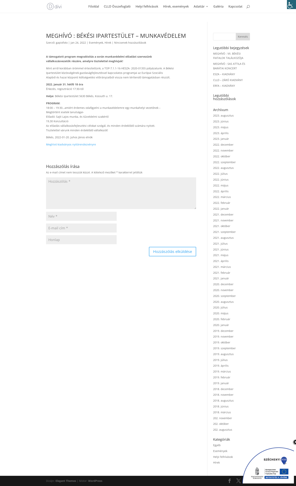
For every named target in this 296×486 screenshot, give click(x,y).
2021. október (221, 226)
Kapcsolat (235, 6)
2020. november (223, 290)
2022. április (221, 191)
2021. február (221, 272)
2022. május (220, 185)
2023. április (221, 133)
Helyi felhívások (147, 6)
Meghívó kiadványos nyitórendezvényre (71, 144)
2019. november (223, 336)
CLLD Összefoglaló (117, 6)
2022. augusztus (223, 168)
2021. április (221, 261)
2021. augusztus (223, 238)
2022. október (221, 156)
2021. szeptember (224, 232)
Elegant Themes (65, 481)
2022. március (222, 197)
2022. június (221, 179)
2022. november (223, 150)
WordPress (95, 481)
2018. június (221, 406)
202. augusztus (222, 429)
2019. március (222, 371)
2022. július (220, 173)
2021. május (220, 255)
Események (96, 42)
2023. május (220, 127)
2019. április (221, 365)
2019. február (221, 377)
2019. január (221, 383)
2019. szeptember (224, 348)
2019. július (220, 360)
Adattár (199, 6)
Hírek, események (176, 6)
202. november (222, 418)
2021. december (223, 214)
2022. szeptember (224, 162)
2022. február (221, 203)
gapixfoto (62, 42)
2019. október (221, 342)
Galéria (218, 6)
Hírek (108, 42)
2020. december (223, 284)
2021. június (221, 249)
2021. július (220, 243)
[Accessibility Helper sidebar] (291, 4)
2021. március (222, 267)
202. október (221, 424)
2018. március (222, 412)
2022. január (221, 208)
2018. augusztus (223, 400)
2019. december (223, 331)
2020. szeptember (224, 296)
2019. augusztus (223, 354)
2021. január (221, 278)
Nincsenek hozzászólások (130, 42)
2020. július (220, 307)
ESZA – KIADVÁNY (224, 74)
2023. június (221, 121)
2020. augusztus (223, 302)
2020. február (221, 319)
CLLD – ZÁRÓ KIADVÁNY (228, 80)
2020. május (220, 313)
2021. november (223, 220)
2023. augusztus (223, 115)
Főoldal (93, 6)
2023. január (221, 139)
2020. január (221, 325)
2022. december (223, 144)
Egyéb (217, 445)
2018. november (223, 394)
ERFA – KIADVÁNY (224, 85)
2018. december (223, 389)
